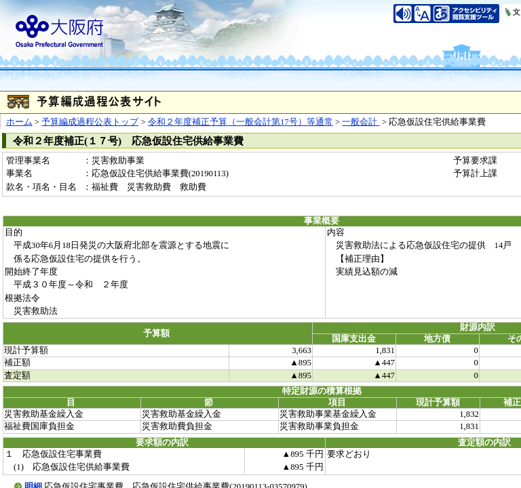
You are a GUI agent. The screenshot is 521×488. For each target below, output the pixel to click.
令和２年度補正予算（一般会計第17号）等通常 (240, 122)
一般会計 (360, 122)
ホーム (19, 122)
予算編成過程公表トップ (89, 122)
